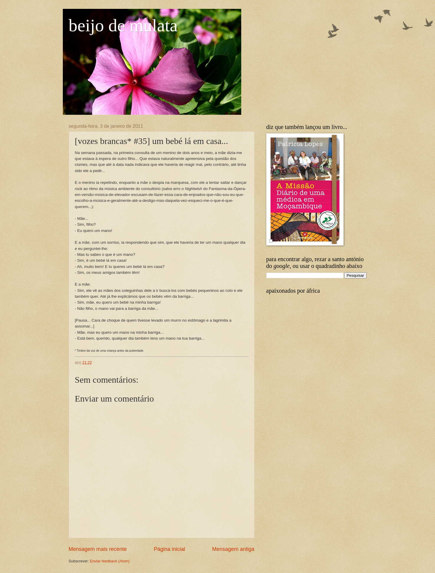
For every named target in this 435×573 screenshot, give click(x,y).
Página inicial (169, 549)
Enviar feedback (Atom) (110, 561)
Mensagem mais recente (98, 549)
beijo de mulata (123, 25)
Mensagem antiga (233, 549)
